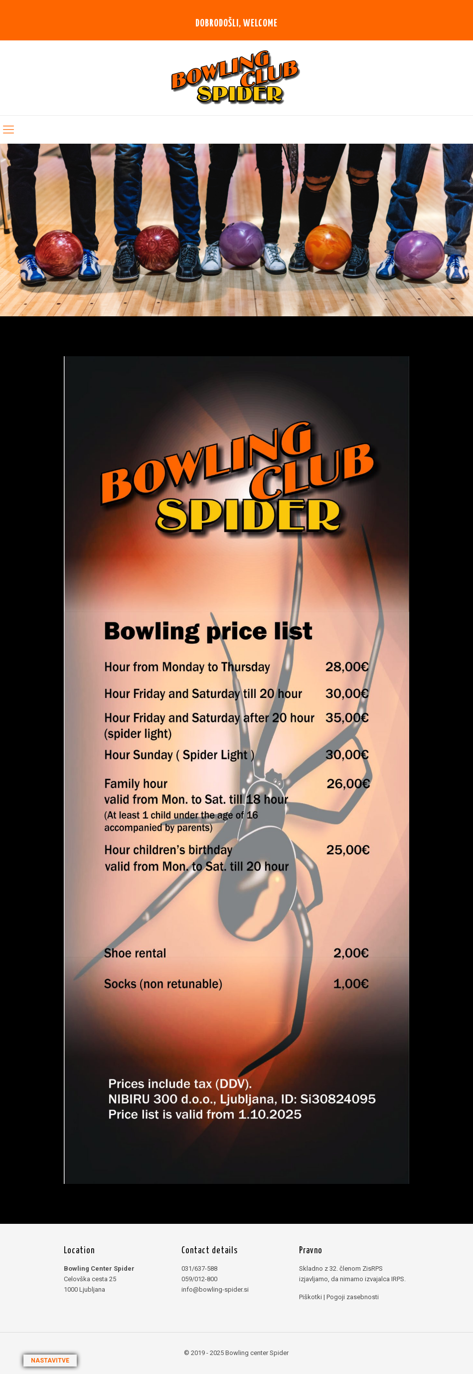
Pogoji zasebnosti (352, 1297)
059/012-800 (199, 1279)
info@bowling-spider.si (215, 1289)
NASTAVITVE (50, 1360)
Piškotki (310, 1297)
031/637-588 (199, 1268)
